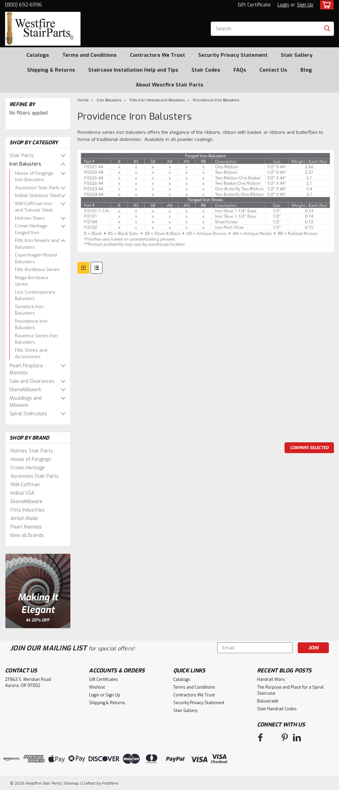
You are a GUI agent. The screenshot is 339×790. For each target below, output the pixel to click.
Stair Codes (205, 70)
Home (83, 100)
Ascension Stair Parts (37, 188)
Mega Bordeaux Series (31, 281)
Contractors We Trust (157, 55)
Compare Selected (309, 447)
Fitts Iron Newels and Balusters (37, 244)
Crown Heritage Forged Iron (31, 229)
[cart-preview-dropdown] (325, 4)
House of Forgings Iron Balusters (34, 176)
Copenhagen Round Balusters (36, 258)
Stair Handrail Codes (277, 709)
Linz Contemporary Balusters (35, 295)
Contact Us (273, 70)
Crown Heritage (27, 468)
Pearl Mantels (26, 527)
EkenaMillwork (25, 390)
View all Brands (26, 535)
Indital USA (22, 493)
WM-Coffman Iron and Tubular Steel (34, 207)
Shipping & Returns (51, 70)
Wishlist (97, 687)
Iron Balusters (25, 164)
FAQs (239, 70)
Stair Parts (21, 155)
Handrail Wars (271, 679)
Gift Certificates (103, 679)
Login (283, 5)
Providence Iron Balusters (31, 324)
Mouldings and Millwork (25, 402)
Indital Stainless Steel (38, 195)
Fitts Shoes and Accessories (31, 353)
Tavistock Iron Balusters (29, 310)
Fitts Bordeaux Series (37, 269)
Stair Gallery (297, 55)
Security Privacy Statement (233, 55)
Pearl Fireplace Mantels (26, 369)
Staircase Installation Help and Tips (133, 70)
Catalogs (37, 55)
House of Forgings (30, 459)
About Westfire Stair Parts (169, 84)
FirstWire (109, 783)
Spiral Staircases (28, 414)
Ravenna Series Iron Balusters (36, 339)
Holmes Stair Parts (31, 451)
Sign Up (305, 5)
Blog (306, 70)
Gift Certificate (254, 5)
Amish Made (24, 518)
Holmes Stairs (30, 218)
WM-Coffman (25, 485)
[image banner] (38, 591)
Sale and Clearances (31, 381)
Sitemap (71, 783)
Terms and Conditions (89, 55)
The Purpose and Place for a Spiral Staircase (290, 690)
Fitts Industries (27, 510)
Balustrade (267, 701)
